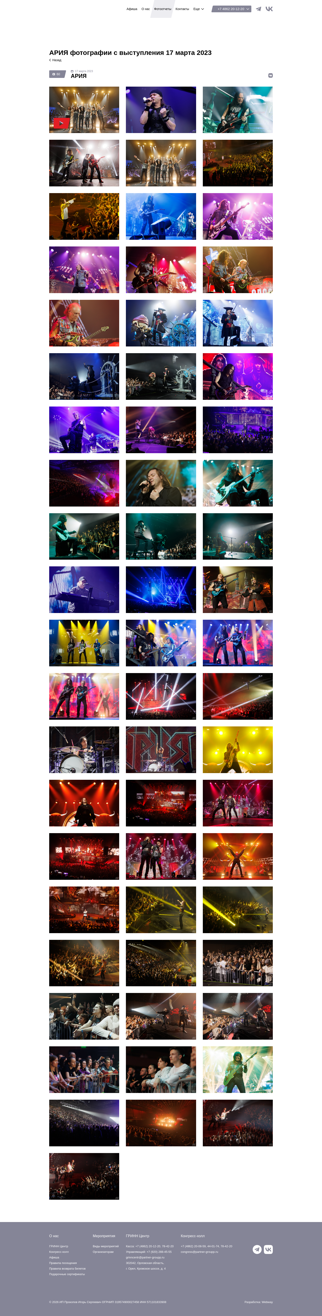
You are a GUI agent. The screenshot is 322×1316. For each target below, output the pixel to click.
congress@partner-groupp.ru (199, 1251)
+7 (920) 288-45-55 (159, 1251)
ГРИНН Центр (70, 9)
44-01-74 (213, 1246)
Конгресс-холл (59, 1251)
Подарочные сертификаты (67, 1274)
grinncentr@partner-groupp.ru (145, 1257)
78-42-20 (168, 1246)
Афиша (54, 1257)
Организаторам (103, 1251)
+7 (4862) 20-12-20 (147, 1246)
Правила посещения (63, 1263)
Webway (267, 1302)
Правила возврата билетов (67, 1268)
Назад (55, 60)
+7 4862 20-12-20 (231, 9)
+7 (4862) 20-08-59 (193, 1246)
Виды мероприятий (106, 1246)
